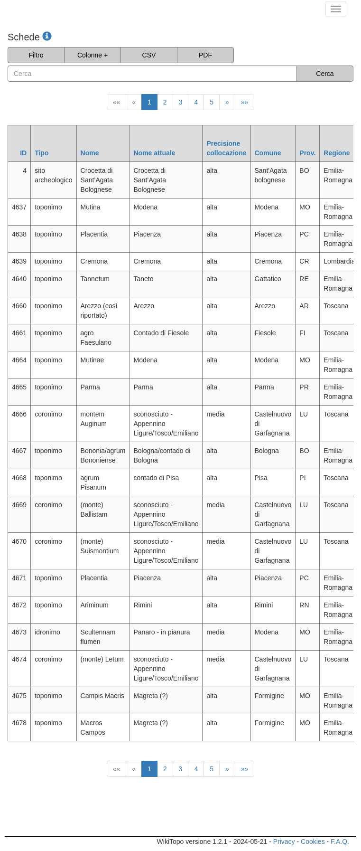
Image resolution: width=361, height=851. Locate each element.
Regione (337, 153)
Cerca (324, 73)
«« (116, 102)
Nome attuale (155, 153)
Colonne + (92, 55)
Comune (268, 153)
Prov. (307, 153)
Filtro (35, 55)
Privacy (284, 841)
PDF (205, 55)
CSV (149, 55)
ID (23, 153)
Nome (90, 153)
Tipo (41, 153)
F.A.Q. (340, 841)
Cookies (313, 841)
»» (245, 102)
